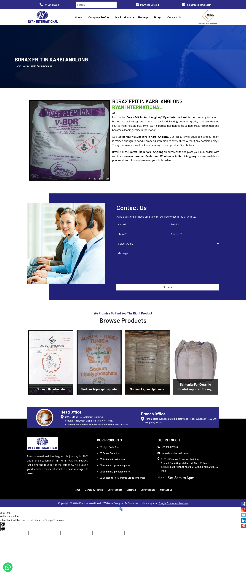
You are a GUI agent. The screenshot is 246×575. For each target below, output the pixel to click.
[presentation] (140, 278)
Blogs (157, 17)
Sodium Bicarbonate (112, 459)
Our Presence (148, 489)
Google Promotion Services (173, 503)
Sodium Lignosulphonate (115, 471)
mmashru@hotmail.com (196, 4)
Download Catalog (147, 4)
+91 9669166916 (49, 4)
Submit (167, 287)
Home (78, 17)
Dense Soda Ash (110, 453)
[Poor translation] (3, 526)
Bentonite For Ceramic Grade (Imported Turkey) (122, 479)
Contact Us (174, 17)
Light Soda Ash (109, 447)
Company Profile (98, 17)
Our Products (123, 17)
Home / (19, 65)
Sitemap (143, 17)
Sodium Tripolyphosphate (115, 465)
